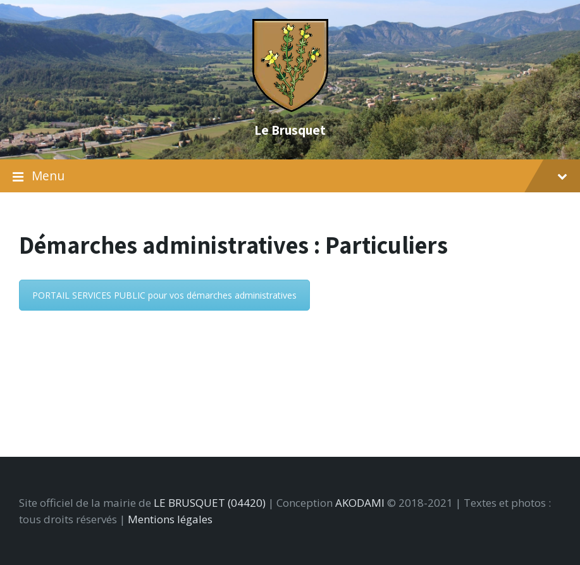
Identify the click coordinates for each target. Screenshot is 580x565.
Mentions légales (170, 519)
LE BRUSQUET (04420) (210, 502)
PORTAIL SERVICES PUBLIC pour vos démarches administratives (164, 295)
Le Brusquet (290, 130)
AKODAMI (360, 502)
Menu (290, 176)
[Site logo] (290, 108)
